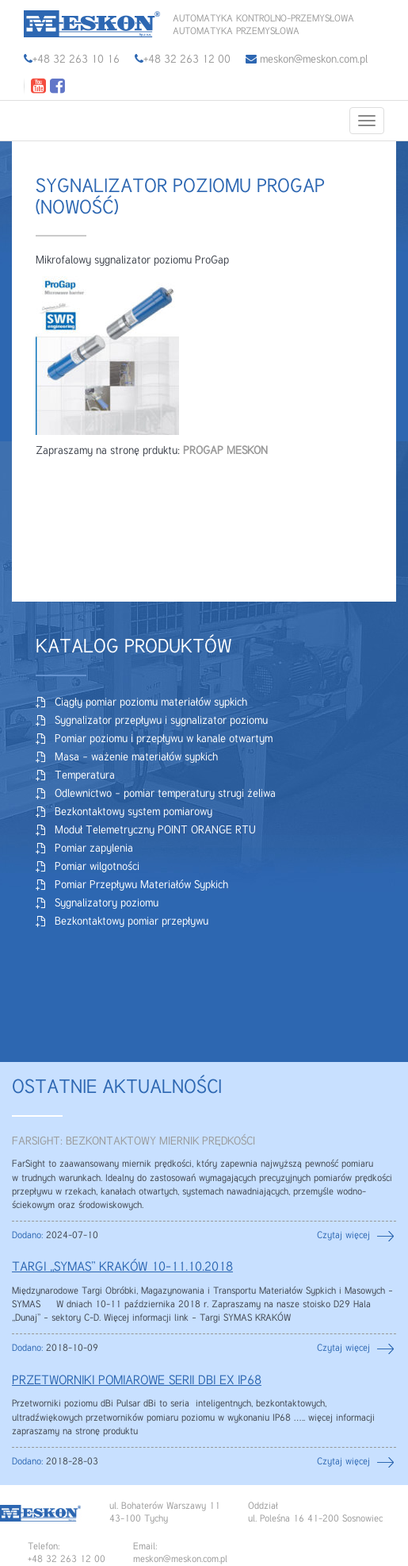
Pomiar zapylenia (94, 848)
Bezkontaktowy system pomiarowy (133, 812)
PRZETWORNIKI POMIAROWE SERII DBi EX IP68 (136, 1381)
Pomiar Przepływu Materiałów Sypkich (141, 885)
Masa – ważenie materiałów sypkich (136, 757)
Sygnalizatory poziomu (106, 903)
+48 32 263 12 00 (187, 59)
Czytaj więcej (343, 1236)
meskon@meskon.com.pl (307, 59)
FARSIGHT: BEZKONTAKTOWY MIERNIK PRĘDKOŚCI (133, 1141)
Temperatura (85, 775)
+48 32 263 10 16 (76, 59)
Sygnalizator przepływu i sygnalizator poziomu (161, 720)
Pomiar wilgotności (97, 866)
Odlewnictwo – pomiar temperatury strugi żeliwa (165, 793)
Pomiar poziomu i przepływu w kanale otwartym (164, 739)
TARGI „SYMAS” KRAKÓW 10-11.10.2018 (122, 1267)
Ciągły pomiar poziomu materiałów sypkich (151, 702)
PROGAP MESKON (225, 450)
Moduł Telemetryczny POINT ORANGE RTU (155, 830)
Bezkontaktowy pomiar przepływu (131, 921)
